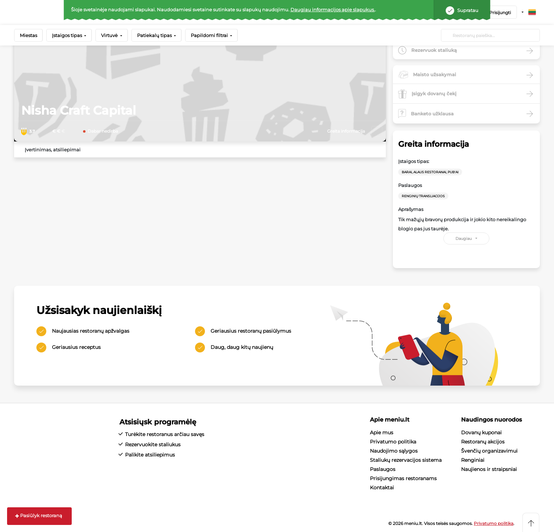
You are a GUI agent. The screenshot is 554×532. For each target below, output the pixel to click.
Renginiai (472, 460)
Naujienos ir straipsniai (489, 469)
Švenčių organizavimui (489, 451)
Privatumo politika (393, 442)
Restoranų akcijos (483, 442)
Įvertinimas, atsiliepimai (53, 149)
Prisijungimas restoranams (403, 478)
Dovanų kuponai (481, 432)
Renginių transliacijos (423, 196)
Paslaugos (382, 469)
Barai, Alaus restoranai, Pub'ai (430, 172)
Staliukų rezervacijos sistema (406, 460)
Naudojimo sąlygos (394, 451)
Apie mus (381, 432)
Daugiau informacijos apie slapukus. (332, 9)
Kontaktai (382, 487)
